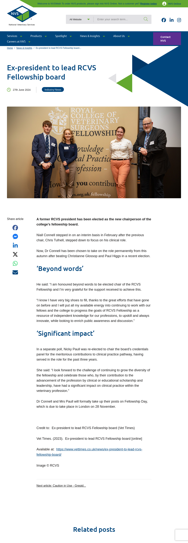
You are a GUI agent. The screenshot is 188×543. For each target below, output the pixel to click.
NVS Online (171, 4)
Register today (148, 3)
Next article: (61, 485)
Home (10, 48)
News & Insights (24, 48)
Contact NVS (165, 39)
